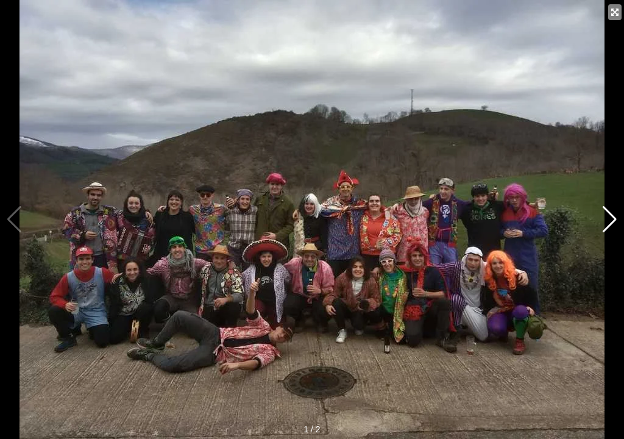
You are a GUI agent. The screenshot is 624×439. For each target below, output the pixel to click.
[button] (609, 219)
